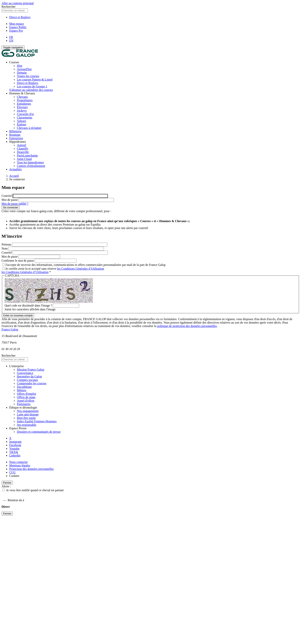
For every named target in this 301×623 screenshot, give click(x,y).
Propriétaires (25, 100)
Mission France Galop (30, 369)
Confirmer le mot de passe (18, 260)
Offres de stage (26, 397)
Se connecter (10, 207)
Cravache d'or (25, 114)
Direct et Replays (20, 17)
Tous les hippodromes (30, 162)
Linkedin (14, 455)
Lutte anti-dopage (28, 414)
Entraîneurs (24, 103)
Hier (19, 65)
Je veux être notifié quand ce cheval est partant (35, 490)
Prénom (6, 244)
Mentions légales (19, 465)
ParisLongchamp (27, 155)
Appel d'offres (25, 400)
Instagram (15, 441)
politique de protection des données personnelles (187, 326)
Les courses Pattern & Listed (34, 79)
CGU (12, 472)
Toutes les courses (28, 76)
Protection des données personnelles (31, 469)
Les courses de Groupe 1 (32, 86)
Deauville (23, 152)
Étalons (21, 124)
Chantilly (22, 148)
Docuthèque (24, 386)
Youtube (14, 448)
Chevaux (22, 96)
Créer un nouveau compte (18, 315)
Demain (22, 72)
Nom (5, 248)
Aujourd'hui (24, 69)
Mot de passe (10, 199)
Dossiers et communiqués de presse (39, 431)
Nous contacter (18, 462)
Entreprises (16, 138)
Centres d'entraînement (31, 165)
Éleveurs (22, 107)
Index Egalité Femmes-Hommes (37, 421)
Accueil (14, 175)
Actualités (15, 169)
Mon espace (16, 23)
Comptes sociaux (27, 380)
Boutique (15, 134)
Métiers (21, 390)
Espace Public (17, 27)
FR (11, 37)
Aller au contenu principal (18, 3)
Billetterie (15, 131)
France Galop (10, 329)
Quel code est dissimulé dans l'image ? (28, 305)
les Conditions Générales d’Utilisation (80, 268)
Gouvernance (25, 373)
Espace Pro (16, 30)
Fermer (7, 482)
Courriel (7, 195)
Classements (24, 117)
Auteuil (21, 145)
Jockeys (22, 110)
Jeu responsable (26, 424)
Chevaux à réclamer (29, 127)
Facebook (15, 445)
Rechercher (9, 6)
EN (11, 40)
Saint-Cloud (24, 159)
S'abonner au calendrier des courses (31, 89)
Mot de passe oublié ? (15, 203)
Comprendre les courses (31, 383)
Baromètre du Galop (29, 376)
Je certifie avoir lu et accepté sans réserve (53, 268)
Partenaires (24, 404)
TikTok (13, 452)
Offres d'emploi (26, 393)
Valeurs (21, 121)
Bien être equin (26, 417)
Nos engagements (28, 411)
